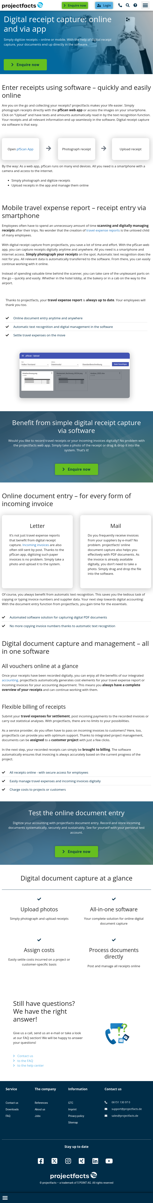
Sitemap (73, 1122)
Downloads (12, 1109)
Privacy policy (76, 1115)
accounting (10, 680)
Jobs (37, 1115)
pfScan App (25, 149)
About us (40, 1109)
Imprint (72, 1109)
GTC (70, 1102)
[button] (145, 5)
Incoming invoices (35, 545)
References (41, 1102)
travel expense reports (103, 230)
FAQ (8, 1115)
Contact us (12, 1102)
